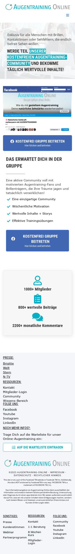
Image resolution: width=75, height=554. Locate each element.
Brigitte (8, 363)
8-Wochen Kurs (34, 533)
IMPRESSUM (57, 472)
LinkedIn (9, 422)
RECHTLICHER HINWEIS (47, 475)
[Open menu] (67, 15)
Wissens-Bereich (15, 400)
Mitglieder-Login (15, 392)
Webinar (8, 532)
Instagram (11, 418)
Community (12, 396)
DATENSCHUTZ (22, 475)
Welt (6, 368)
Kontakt (9, 387)
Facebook (10, 409)
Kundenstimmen (13, 527)
